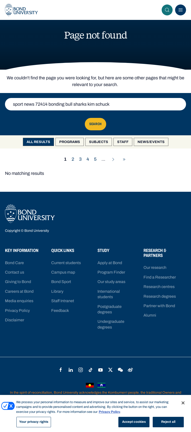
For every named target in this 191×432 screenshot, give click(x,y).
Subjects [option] (98, 142)
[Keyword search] (95, 104)
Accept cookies (134, 422)
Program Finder (111, 272)
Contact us (14, 272)
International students (108, 294)
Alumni (149, 315)
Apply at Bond (109, 263)
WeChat (120, 369)
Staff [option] (123, 142)
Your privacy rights (33, 422)
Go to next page (115, 159)
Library (57, 291)
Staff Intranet (62, 301)
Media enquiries (19, 301)
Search (169, 9)
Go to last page (126, 159)
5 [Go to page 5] (95, 159)
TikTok (90, 369)
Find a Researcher (159, 277)
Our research (154, 267)
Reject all (168, 422)
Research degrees (159, 296)
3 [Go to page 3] (80, 159)
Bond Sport (61, 282)
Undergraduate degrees (110, 324)
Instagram (80, 369)
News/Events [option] (151, 142)
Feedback (60, 310)
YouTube (100, 369)
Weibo (130, 369)
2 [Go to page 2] (73, 159)
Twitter (110, 369)
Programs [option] (69, 142)
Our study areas (111, 282)
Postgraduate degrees (109, 309)
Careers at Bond (19, 291)
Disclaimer (14, 320)
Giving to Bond (18, 282)
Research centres (159, 287)
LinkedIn (70, 369)
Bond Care (14, 263)
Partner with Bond (159, 306)
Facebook (60, 369)
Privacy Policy (17, 310)
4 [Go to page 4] (88, 159)
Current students (66, 263)
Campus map (63, 272)
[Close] (183, 402)
